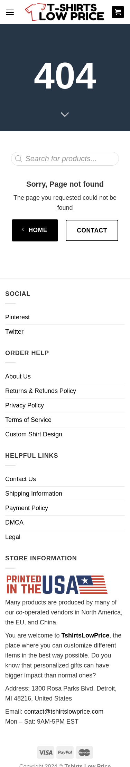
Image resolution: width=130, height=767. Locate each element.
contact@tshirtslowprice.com (63, 711)
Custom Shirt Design (33, 434)
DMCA (14, 522)
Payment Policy (26, 508)
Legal (12, 536)
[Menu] (10, 12)
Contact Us (20, 479)
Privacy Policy (24, 405)
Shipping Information (33, 493)
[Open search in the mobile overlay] (65, 159)
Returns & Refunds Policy (40, 390)
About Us (18, 376)
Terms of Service (28, 419)
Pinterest (17, 317)
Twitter (14, 331)
